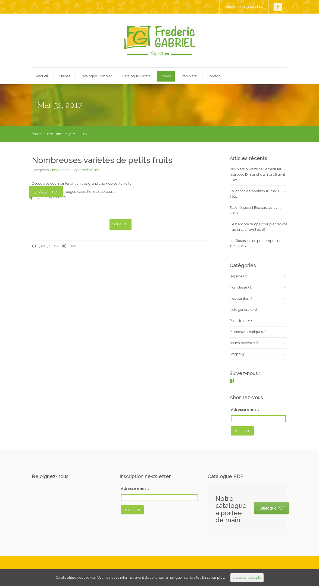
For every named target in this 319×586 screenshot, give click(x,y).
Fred (72, 246)
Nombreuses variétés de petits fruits (102, 160)
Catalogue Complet (96, 76)
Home (59, 134)
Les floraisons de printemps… (253, 241)
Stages (64, 76)
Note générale (241, 310)
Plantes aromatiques (246, 332)
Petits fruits (238, 321)
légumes (237, 276)
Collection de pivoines (247, 191)
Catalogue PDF (271, 508)
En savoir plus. (213, 577)
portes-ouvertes (242, 343)
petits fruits (90, 170)
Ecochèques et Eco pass (249, 208)
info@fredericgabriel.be (244, 7)
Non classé (238, 287)
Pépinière (189, 76)
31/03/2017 (48, 246)
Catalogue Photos (137, 76)
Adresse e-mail (245, 410)
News (166, 76)
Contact (214, 76)
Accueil (42, 76)
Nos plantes (59, 170)
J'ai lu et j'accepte (247, 577)
